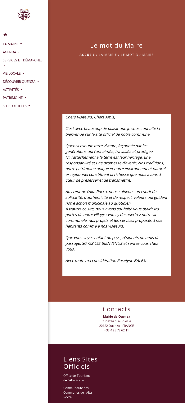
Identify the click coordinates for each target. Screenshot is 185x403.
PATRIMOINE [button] (13, 97)
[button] (24, 35)
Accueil (87, 55)
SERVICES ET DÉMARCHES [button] (23, 60)
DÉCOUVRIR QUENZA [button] (19, 81)
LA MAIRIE (108, 55)
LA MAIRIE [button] (11, 44)
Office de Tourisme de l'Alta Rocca (77, 378)
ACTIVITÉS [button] (11, 89)
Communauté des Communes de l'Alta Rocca (77, 392)
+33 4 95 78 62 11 (116, 330)
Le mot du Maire (137, 55)
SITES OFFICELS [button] (15, 106)
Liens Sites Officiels (80, 363)
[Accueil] (24, 15)
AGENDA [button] (10, 52)
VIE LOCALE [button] (12, 73)
